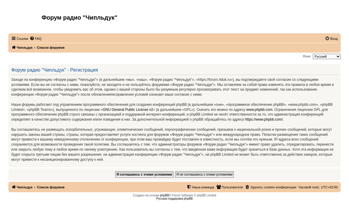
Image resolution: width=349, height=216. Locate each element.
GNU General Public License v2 (128, 110)
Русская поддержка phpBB (174, 198)
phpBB (164, 195)
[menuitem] (36, 38)
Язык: (307, 56)
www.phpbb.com (259, 110)
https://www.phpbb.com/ (264, 119)
